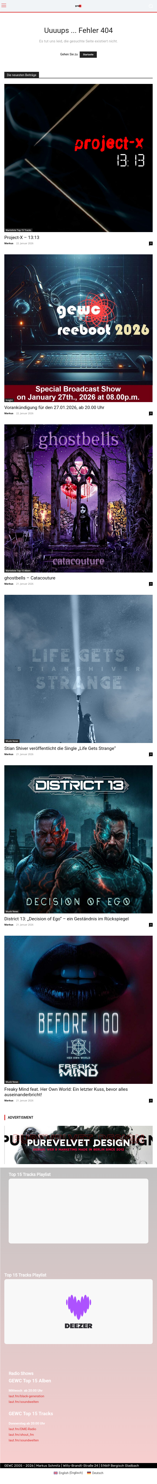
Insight (9, 400)
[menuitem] (68, 1473)
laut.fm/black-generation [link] (26, 1396)
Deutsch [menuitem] (97, 1473)
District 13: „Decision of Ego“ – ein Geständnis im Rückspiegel (66, 918)
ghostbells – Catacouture (29, 578)
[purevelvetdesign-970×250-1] (78, 1145)
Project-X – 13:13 (21, 237)
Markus (8, 243)
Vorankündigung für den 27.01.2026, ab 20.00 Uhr (54, 407)
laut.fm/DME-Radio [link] (22, 1429)
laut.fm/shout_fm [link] (21, 1435)
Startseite (88, 54)
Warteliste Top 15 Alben (18, 570)
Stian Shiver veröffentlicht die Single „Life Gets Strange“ (60, 748)
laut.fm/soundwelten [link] (24, 1402)
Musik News (12, 741)
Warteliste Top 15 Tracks (18, 230)
